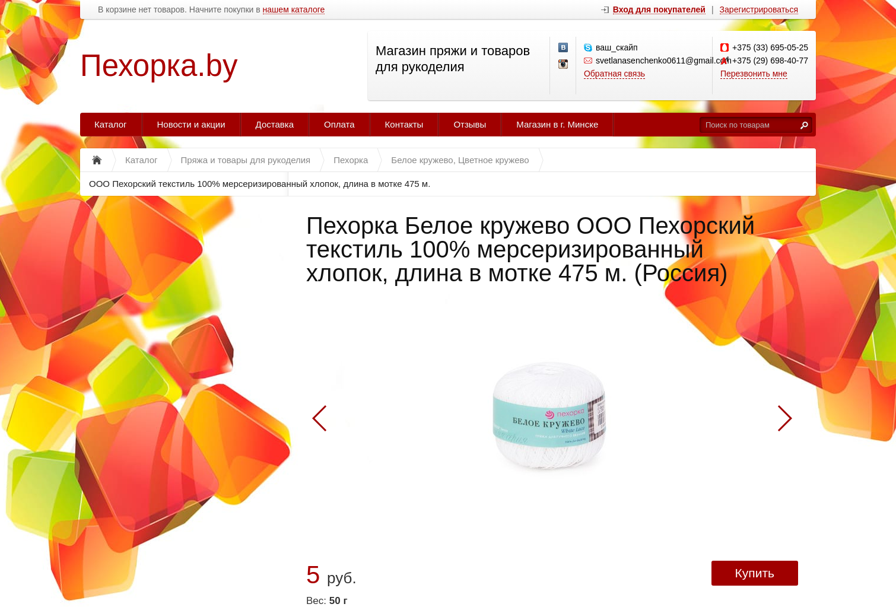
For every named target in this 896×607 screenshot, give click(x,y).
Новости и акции (191, 124)
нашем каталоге (294, 9)
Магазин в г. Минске (557, 124)
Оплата (339, 124)
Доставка (275, 124)
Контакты (404, 124)
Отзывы (469, 124)
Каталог (110, 124)
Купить (754, 573)
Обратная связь (614, 73)
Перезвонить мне (753, 73)
